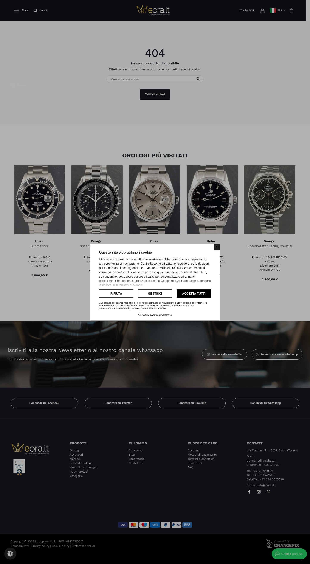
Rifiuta (116, 293)
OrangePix (166, 315)
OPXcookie (143, 315)
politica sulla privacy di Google (122, 285)
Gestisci (155, 293)
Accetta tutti (194, 293)
